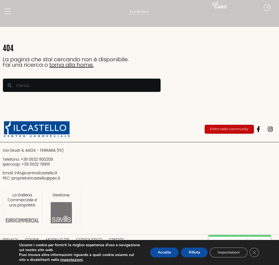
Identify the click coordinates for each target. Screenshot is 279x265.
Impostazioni (227, 252)
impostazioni (71, 259)
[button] (273, 18)
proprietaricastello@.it (35, 178)
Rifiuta (192, 252)
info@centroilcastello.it (36, 173)
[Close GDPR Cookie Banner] (254, 252)
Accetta (160, 252)
